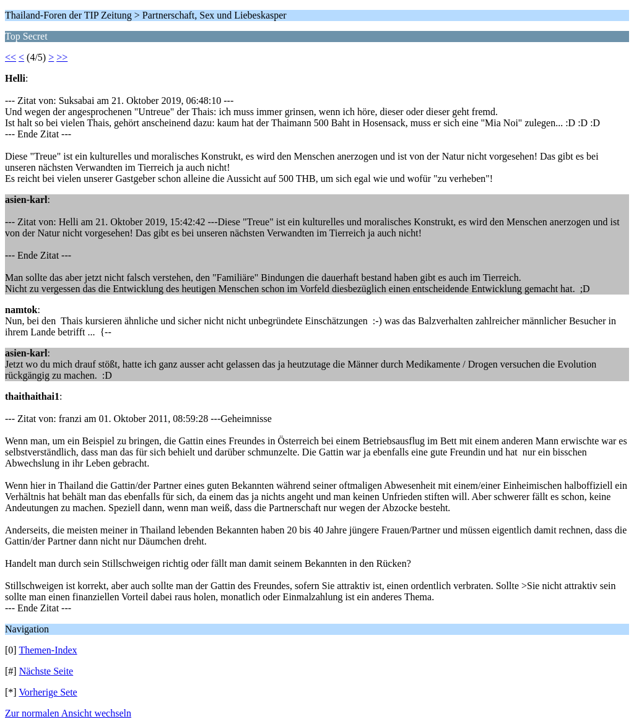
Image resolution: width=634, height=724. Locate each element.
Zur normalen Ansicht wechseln (68, 713)
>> (61, 57)
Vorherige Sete (48, 692)
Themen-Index (48, 650)
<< (10, 57)
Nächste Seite (46, 671)
